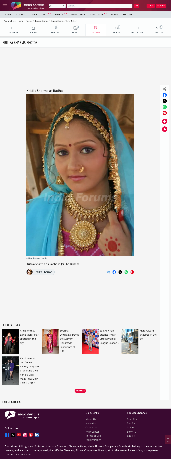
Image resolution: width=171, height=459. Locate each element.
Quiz (44, 14)
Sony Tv (131, 431)
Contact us (92, 427)
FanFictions (78, 14)
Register (161, 5)
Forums (20, 14)
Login (150, 5)
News (8, 14)
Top (168, 439)
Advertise (91, 423)
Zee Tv (131, 423)
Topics (33, 14)
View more (80, 391)
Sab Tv (131, 435)
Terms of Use (93, 435)
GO (136, 5)
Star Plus (132, 419)
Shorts (59, 14)
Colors (131, 427)
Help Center (92, 431)
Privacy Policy (93, 439)
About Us (91, 419)
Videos (114, 14)
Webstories (96, 14)
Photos (127, 14)
